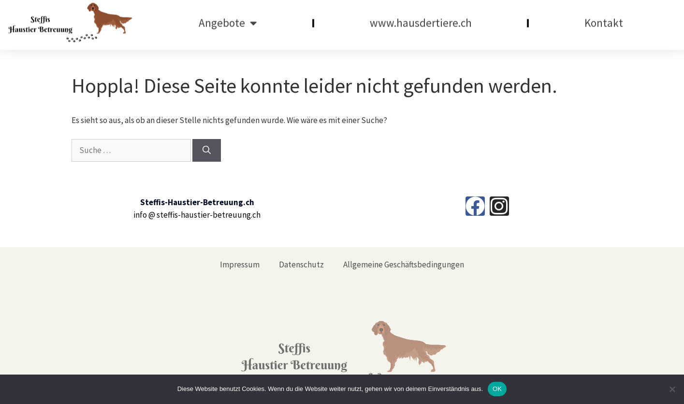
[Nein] (672, 389)
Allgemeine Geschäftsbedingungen (403, 264)
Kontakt (603, 19)
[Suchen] (206, 150)
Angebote (228, 19)
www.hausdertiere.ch (421, 19)
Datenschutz (301, 264)
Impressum (240, 264)
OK (497, 388)
